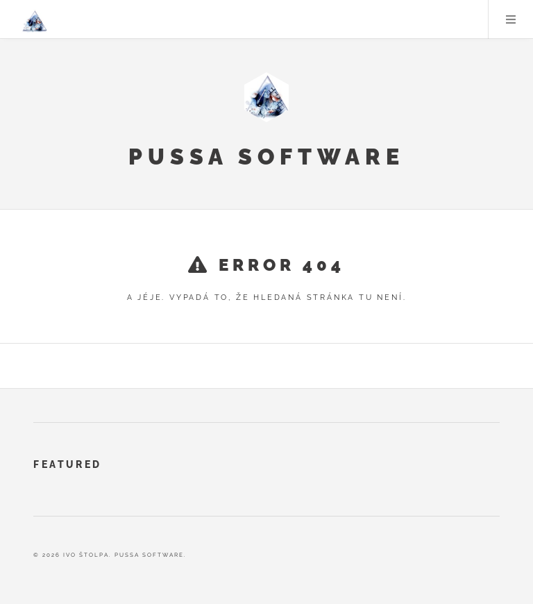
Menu (511, 19)
